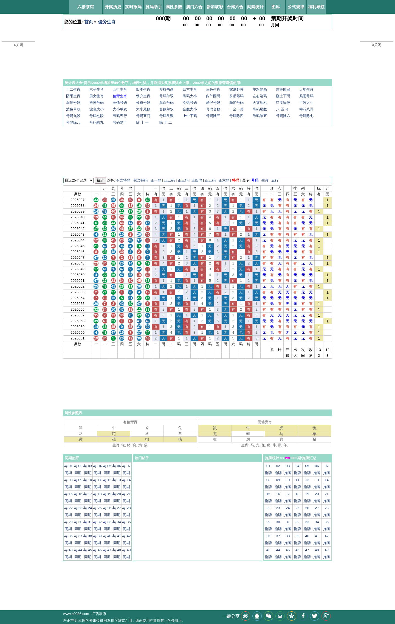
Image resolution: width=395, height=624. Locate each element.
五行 (274, 180)
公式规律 (296, 6)
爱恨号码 (213, 103)
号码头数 (166, 116)
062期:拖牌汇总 (300, 458)
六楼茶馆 (85, 6)
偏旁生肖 (106, 22)
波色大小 (96, 109)
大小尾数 (143, 109)
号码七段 (96, 116)
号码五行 (120, 116)
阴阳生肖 (73, 96)
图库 (276, 6)
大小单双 (120, 109)
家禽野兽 (236, 89)
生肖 (265, 180)
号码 (254, 180)
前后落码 (236, 96)
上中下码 (190, 116)
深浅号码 (73, 103)
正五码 (210, 180)
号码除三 (213, 116)
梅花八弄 (306, 109)
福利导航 (316, 6)
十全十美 (236, 109)
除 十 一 (142, 122)
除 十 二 (165, 122)
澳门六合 (194, 6)
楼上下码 (283, 96)
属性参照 (174, 6)
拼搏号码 (96, 103)
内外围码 (213, 96)
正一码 (156, 180)
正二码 (169, 180)
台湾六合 (235, 6)
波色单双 (73, 109)
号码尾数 (260, 109)
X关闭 (18, 45)
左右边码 (260, 96)
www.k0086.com (76, 614)
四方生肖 (190, 89)
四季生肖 (143, 89)
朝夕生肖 (143, 96)
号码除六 (283, 116)
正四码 (196, 180)
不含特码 (123, 180)
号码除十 (120, 122)
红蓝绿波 (283, 103)
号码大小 (190, 96)
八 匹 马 (282, 109)
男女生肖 (96, 96)
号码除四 (236, 116)
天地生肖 (306, 89)
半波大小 (306, 103)
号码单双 (166, 96)
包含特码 (140, 180)
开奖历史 (113, 6)
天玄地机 (260, 103)
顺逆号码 (236, 103)
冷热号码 (190, 103)
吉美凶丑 (283, 89)
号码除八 (73, 122)
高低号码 (120, 103)
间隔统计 (255, 6)
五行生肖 (120, 89)
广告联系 (99, 614)
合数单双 (166, 109)
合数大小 (190, 109)
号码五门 (143, 116)
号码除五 (260, 116)
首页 (88, 22)
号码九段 (73, 116)
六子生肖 (96, 89)
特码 (235, 180)
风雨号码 (306, 96)
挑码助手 (153, 6)
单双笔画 (260, 89)
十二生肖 (73, 89)
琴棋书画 (166, 89)
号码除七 (306, 116)
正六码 (224, 180)
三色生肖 (213, 89)
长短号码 (143, 103)
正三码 (183, 180)
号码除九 (96, 122)
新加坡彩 (215, 6)
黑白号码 (166, 103)
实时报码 (133, 6)
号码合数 (213, 109)
